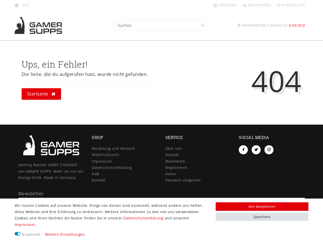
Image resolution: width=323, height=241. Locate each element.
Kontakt (99, 180)
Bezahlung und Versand (113, 148)
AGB (95, 173)
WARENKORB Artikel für (271, 25)
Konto (170, 173)
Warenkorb (175, 161)
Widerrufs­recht (105, 154)
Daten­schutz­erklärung (112, 167)
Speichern (261, 216)
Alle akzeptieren (261, 206)
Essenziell (31, 234)
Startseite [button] (41, 94)
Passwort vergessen (183, 180)
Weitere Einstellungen (65, 234)
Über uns (173, 148)
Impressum (102, 161)
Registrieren (176, 167)
